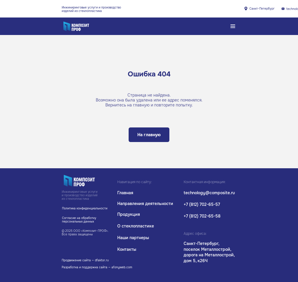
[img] (283, 8)
